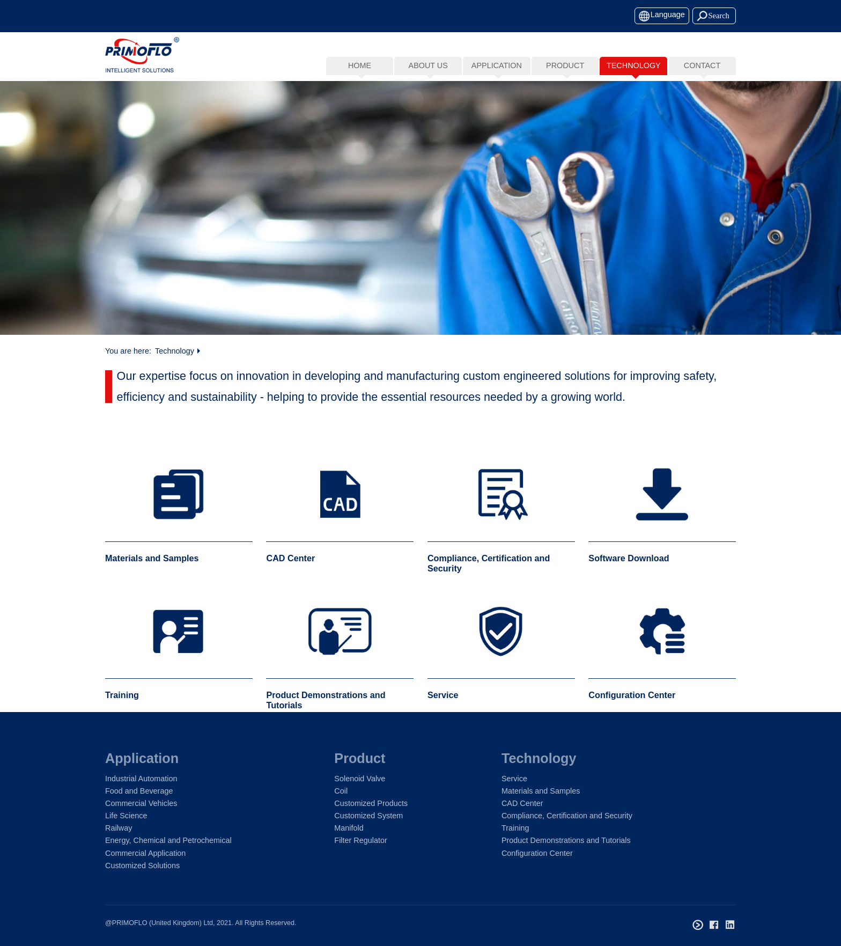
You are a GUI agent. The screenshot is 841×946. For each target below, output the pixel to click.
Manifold (348, 828)
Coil (341, 791)
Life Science (126, 815)
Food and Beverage (139, 791)
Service (514, 778)
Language (668, 14)
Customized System (368, 815)
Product (359, 758)
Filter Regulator (360, 840)
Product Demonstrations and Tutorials (566, 840)
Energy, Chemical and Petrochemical (168, 840)
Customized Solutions (142, 865)
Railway (118, 828)
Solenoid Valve (359, 778)
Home (359, 65)
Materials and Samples (540, 791)
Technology (174, 353)
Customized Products (371, 803)
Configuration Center (537, 853)
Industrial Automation (141, 778)
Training (515, 828)
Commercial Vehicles (141, 803)
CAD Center (522, 803)
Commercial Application (145, 853)
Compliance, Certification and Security (566, 815)
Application (142, 758)
